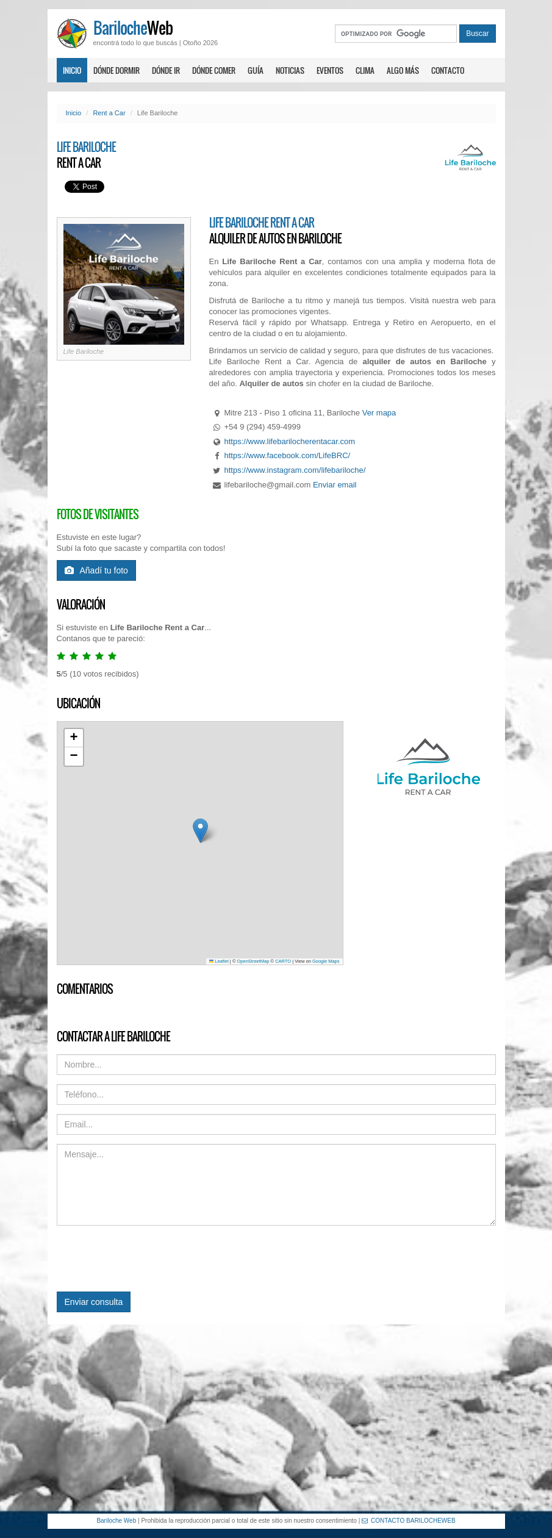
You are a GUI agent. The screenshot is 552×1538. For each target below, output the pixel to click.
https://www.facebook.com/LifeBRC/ (287, 455)
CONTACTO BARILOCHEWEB (409, 1520)
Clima (365, 70)
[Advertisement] (276, 1419)
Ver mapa (379, 412)
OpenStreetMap (253, 961)
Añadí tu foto (96, 570)
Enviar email (335, 484)
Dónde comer (213, 70)
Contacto (447, 70)
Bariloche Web (116, 1520)
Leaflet (219, 961)
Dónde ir (166, 70)
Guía (255, 70)
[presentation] (149, 1258)
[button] (200, 830)
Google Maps (326, 961)
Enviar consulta (94, 1302)
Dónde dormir (116, 70)
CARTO (283, 961)
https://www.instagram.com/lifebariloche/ (295, 470)
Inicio (72, 70)
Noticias (290, 70)
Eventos (330, 70)
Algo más (403, 70)
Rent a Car (109, 113)
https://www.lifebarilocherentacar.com (290, 441)
